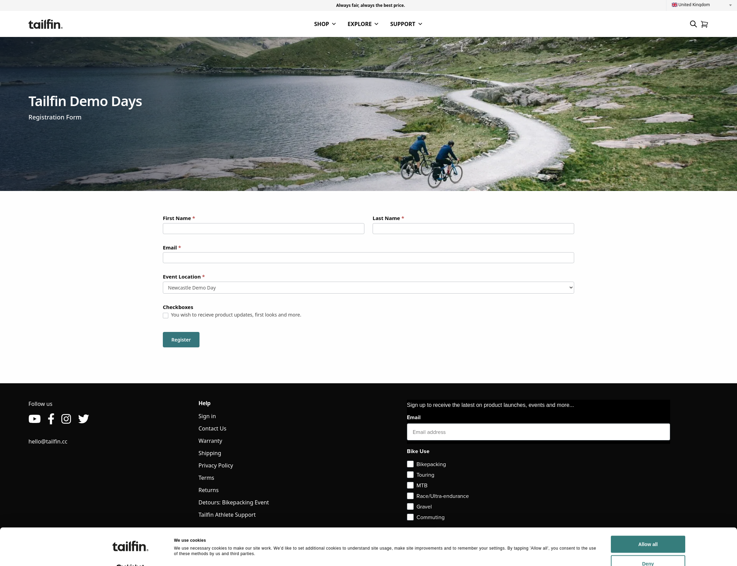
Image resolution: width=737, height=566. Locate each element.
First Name (179, 218)
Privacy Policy (215, 465)
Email (172, 247)
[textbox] (701, 5)
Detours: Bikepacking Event (233, 502)
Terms (206, 477)
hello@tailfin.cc (47, 441)
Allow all (594, 529)
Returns (208, 490)
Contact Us (212, 428)
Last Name (388, 218)
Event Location (184, 276)
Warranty (210, 441)
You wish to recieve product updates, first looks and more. (232, 315)
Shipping (209, 453)
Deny (594, 549)
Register (181, 339)
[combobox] (701, 5)
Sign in (207, 416)
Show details (187, 553)
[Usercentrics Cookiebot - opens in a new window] (130, 554)
